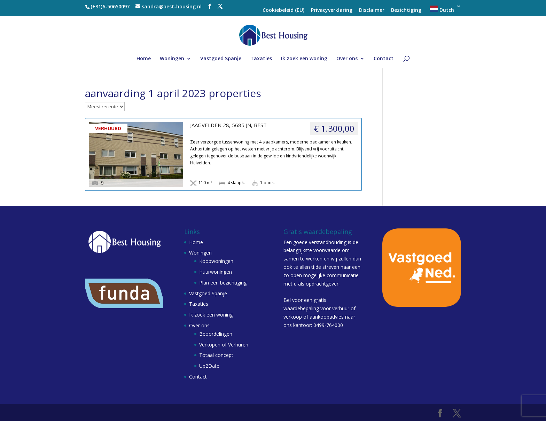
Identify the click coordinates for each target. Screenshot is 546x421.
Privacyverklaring (331, 10)
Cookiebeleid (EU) (283, 10)
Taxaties (261, 59)
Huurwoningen (215, 271)
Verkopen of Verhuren (223, 344)
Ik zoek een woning (304, 59)
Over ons (347, 59)
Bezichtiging (406, 10)
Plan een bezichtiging (223, 282)
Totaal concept (216, 355)
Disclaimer (371, 10)
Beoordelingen (215, 333)
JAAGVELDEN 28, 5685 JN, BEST (228, 125)
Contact (383, 59)
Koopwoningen (216, 261)
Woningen (172, 59)
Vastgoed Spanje (220, 59)
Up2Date (209, 365)
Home (143, 59)
